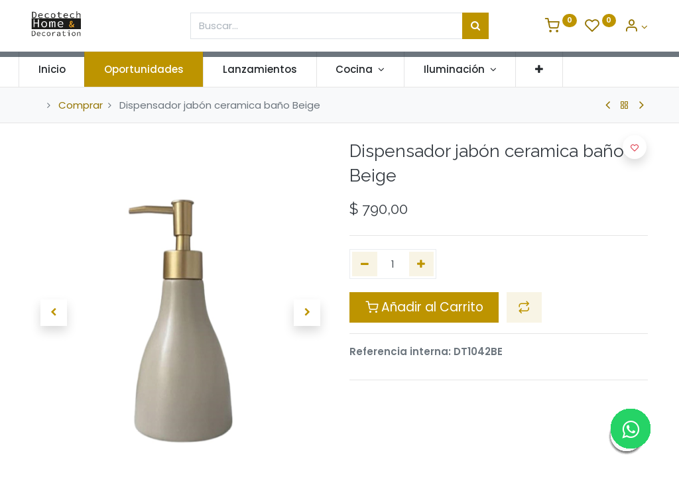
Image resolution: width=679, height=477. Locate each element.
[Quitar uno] (364, 264)
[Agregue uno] (421, 264)
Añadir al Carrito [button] (424, 307)
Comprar (80, 105)
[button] (552, 69)
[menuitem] (64, 69)
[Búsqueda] (475, 26)
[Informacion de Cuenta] (636, 27)
